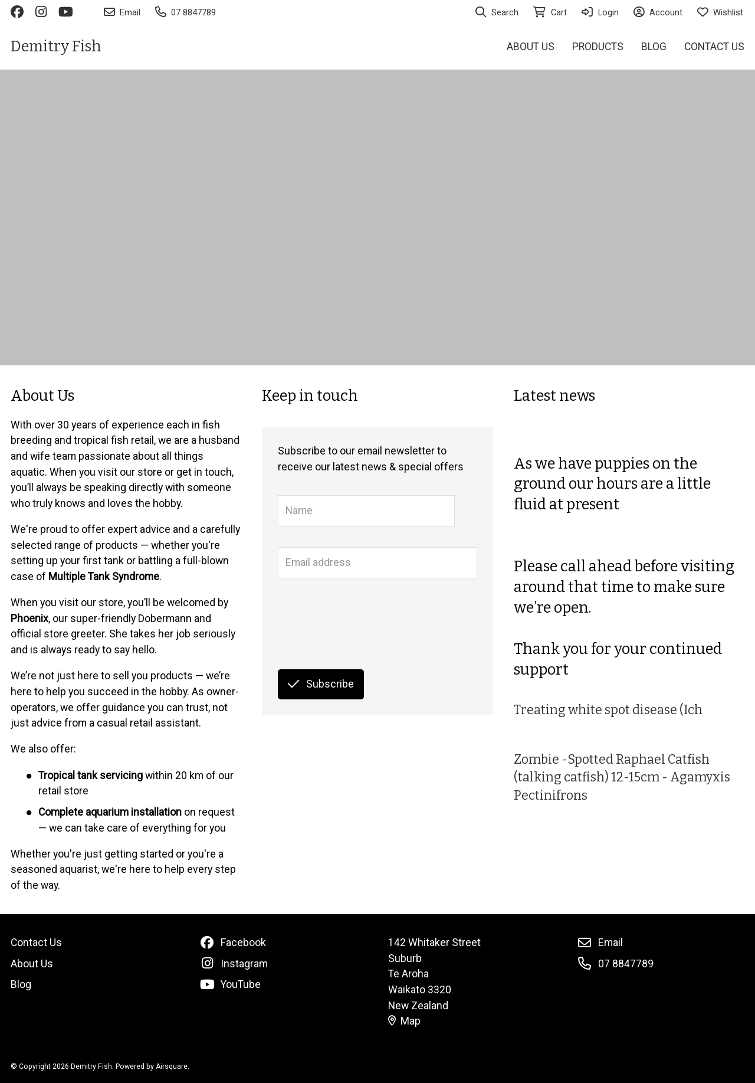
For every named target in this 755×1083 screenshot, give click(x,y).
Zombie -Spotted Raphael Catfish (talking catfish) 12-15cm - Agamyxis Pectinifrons (622, 777)
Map (404, 1021)
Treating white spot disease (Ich (608, 710)
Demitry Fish (56, 46)
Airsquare (172, 1066)
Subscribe (320, 684)
